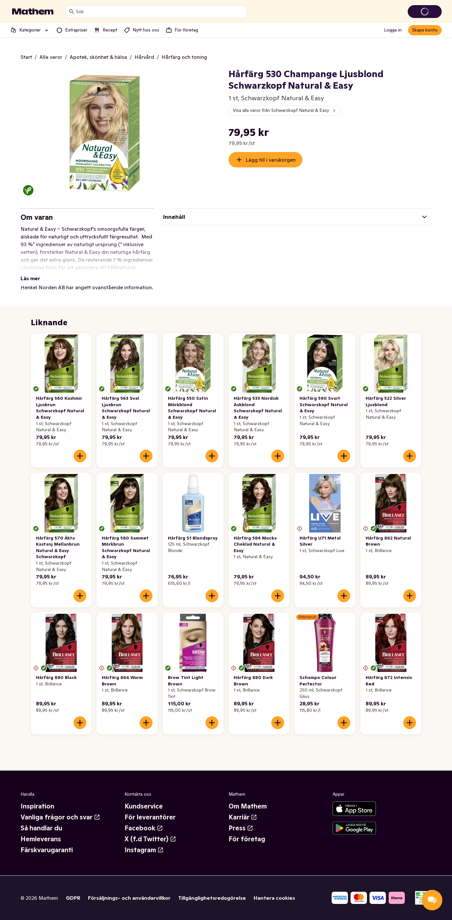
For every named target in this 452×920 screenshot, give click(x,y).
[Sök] (71, 11)
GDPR (73, 898)
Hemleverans (41, 839)
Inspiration (37, 806)
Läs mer (30, 278)
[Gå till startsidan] (32, 11)
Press (241, 828)
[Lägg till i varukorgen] (80, 456)
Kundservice (144, 806)
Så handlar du (41, 828)
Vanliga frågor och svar (60, 817)
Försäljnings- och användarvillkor (129, 898)
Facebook (144, 828)
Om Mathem (248, 806)
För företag (247, 839)
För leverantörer (150, 817)
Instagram (144, 850)
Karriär (243, 817)
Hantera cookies (274, 898)
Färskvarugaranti (47, 850)
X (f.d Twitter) (150, 839)
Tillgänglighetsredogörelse (212, 898)
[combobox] (160, 11)
